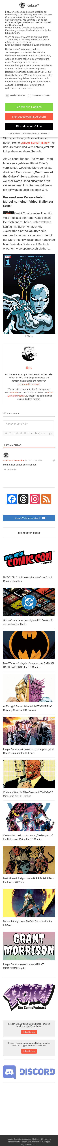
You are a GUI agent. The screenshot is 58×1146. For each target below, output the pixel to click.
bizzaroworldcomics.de (29, 384)
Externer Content (39, 95)
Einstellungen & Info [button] (29, 126)
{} (39, 433)
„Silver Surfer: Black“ (36, 142)
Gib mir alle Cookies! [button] (29, 107)
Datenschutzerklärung (20, 81)
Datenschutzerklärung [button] (30, 133)
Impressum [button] (45, 133)
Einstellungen (37, 84)
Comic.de (13, 392)
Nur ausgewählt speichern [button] (29, 116)
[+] (43, 433)
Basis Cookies (15, 95)
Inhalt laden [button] (28, 1032)
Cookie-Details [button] (14, 133)
